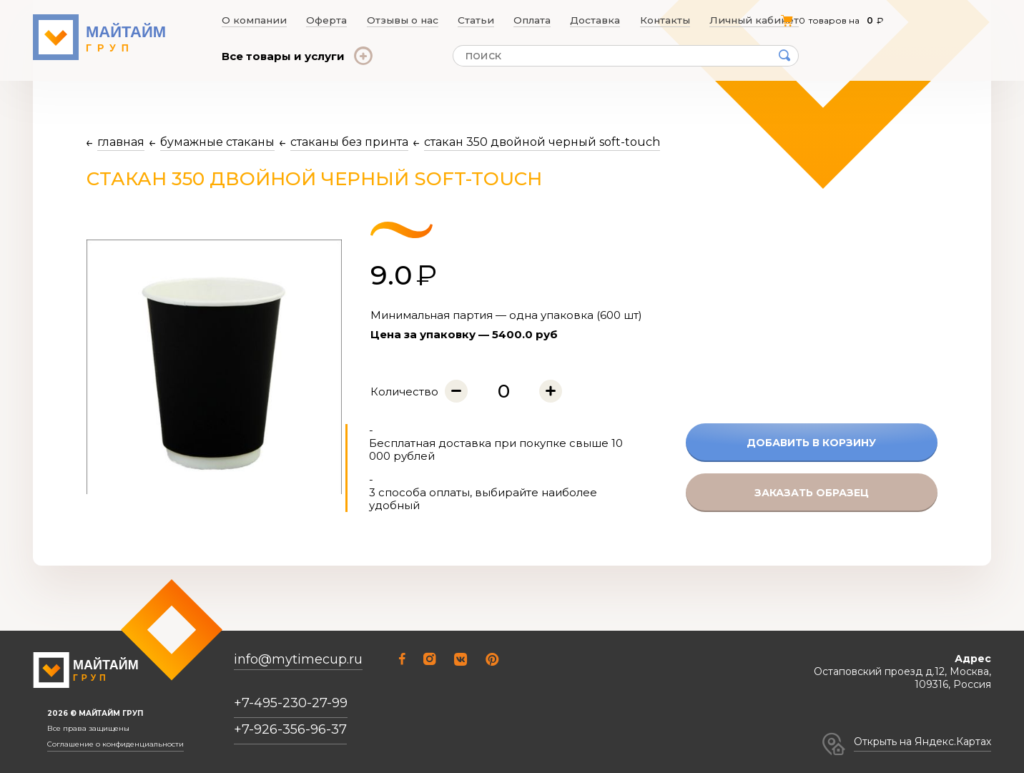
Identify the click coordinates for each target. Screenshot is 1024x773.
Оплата (535, 20)
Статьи (476, 20)
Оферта (324, 20)
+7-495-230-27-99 (291, 703)
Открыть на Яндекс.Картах (922, 741)
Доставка (601, 20)
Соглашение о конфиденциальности (115, 744)
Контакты (672, 20)
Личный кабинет (759, 20)
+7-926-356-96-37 (290, 729)
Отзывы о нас (401, 20)
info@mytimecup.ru (298, 659)
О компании (251, 20)
